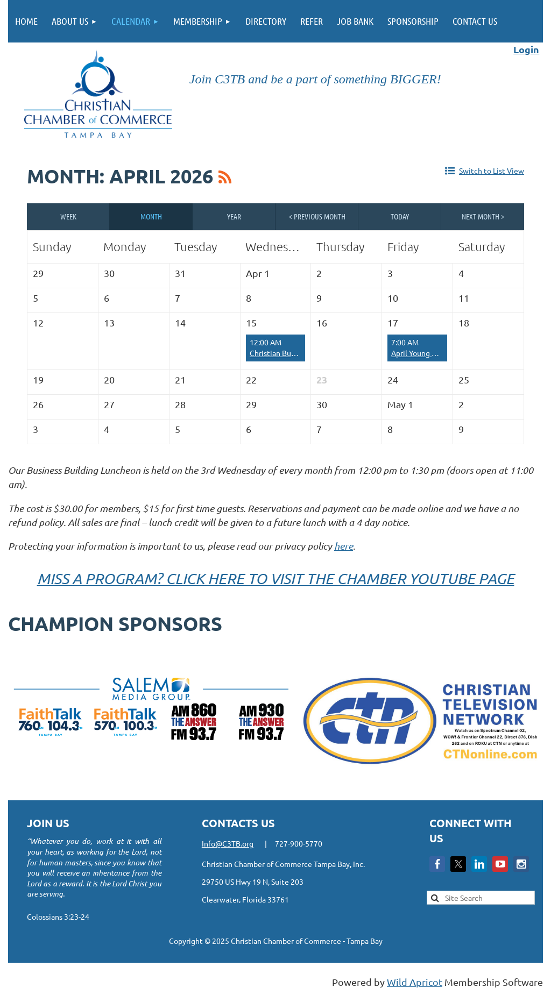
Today (400, 216)
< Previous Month (317, 216)
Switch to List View (491, 170)
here (343, 546)
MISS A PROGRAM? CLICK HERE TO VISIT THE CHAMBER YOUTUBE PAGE (275, 578)
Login (526, 49)
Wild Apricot (414, 981)
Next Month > (483, 216)
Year (234, 216)
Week (68, 216)
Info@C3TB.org (227, 843)
